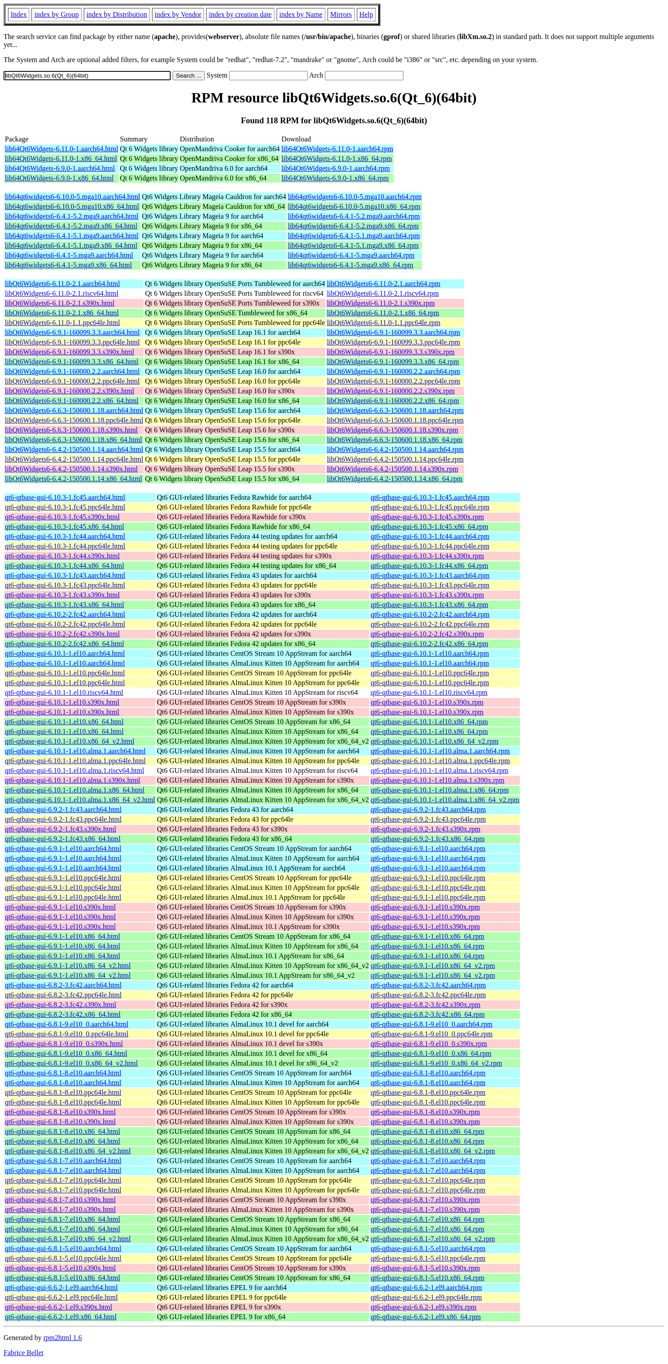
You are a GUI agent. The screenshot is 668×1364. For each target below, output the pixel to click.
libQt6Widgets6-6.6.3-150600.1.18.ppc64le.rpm (395, 420)
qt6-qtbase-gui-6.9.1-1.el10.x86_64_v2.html (68, 965)
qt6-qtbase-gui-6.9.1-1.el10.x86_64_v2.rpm (433, 965)
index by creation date (240, 14)
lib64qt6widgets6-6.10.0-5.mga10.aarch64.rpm (355, 196)
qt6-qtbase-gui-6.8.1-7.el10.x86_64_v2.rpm (433, 1238)
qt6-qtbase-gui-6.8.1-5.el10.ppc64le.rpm (428, 1258)
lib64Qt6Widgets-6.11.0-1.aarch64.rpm (337, 149)
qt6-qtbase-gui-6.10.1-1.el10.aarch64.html (65, 653)
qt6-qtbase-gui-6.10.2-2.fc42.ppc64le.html (65, 624)
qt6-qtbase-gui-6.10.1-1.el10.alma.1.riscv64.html (74, 770)
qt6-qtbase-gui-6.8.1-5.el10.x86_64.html (62, 1278)
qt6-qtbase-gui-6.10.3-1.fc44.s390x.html (62, 556)
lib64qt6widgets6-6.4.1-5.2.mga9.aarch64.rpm (354, 216)
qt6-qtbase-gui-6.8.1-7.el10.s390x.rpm (425, 1199)
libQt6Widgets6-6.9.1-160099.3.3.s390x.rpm (390, 352)
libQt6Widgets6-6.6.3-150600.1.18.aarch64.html (74, 410)
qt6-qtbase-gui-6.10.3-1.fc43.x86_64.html (64, 604)
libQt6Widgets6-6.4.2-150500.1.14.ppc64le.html (74, 459)
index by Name (301, 14)
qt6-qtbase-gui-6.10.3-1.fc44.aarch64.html (65, 536)
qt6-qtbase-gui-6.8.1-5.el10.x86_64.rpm (427, 1278)
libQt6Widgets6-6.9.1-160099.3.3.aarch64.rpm (393, 332)
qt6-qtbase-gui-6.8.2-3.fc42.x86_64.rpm (427, 1014)
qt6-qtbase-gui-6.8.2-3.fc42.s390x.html (60, 1004)
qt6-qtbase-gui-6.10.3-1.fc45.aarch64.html (65, 497)
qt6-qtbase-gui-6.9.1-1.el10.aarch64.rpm (428, 848)
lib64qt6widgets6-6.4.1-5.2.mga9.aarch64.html (71, 216)
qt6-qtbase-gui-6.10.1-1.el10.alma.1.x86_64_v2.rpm (445, 800)
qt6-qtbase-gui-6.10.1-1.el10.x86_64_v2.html (69, 741)
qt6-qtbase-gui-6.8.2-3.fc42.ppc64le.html (63, 995)
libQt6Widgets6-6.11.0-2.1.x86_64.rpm (383, 313)
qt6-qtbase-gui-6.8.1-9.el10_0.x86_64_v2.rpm (436, 1063)
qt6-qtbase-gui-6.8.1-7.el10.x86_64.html (62, 1219)
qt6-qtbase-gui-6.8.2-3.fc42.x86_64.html (63, 1014)
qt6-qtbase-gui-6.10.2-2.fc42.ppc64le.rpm (430, 624)
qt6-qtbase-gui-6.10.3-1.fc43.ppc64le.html (65, 585)
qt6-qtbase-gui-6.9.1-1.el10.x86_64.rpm (427, 936)
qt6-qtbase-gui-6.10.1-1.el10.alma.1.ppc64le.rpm (440, 760)
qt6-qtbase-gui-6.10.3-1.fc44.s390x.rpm (427, 556)
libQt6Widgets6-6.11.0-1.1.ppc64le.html (62, 322)
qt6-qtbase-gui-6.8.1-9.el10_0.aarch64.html (67, 1024)
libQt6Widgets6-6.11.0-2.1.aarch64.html (62, 283)
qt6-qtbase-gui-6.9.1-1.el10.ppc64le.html (63, 878)
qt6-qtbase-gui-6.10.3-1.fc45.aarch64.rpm (430, 497)
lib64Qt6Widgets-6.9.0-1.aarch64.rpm (335, 168)
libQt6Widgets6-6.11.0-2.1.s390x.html (59, 303)
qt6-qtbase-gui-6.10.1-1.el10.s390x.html (62, 702)
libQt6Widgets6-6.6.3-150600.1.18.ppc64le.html (74, 420)
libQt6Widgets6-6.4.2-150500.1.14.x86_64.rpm (394, 478)
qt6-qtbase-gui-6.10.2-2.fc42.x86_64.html (64, 643)
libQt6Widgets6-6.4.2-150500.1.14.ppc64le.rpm (395, 459)
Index (19, 14)
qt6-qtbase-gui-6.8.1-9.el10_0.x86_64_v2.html (71, 1063)
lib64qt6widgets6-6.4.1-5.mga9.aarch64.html (69, 255)
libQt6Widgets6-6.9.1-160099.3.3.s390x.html (69, 352)
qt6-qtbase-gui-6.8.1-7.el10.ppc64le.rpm (428, 1180)
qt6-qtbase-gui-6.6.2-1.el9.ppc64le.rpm (426, 1297)
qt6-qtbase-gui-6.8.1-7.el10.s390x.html (60, 1199)
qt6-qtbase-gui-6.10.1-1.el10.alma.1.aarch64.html (75, 751)
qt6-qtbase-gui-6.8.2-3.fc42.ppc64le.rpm (428, 995)
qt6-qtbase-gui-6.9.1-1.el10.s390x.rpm (425, 907)
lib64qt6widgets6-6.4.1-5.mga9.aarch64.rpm (351, 255)
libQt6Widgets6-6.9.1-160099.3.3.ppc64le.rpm (393, 342)
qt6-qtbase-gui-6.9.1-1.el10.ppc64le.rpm (428, 878)
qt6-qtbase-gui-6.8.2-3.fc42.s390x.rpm (425, 1004)
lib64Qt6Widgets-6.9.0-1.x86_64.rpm (335, 178)
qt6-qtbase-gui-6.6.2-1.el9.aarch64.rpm (426, 1287)
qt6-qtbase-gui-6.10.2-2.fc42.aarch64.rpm (430, 614)
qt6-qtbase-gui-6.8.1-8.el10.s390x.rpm (425, 1112)
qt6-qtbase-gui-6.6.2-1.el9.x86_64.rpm (425, 1317)
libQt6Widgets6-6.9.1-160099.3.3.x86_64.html (72, 361)
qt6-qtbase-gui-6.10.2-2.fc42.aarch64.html (65, 614)
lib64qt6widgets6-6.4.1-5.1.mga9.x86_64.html (71, 245)
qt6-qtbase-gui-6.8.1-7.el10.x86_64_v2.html (68, 1238)
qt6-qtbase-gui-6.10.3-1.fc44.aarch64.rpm (430, 536)
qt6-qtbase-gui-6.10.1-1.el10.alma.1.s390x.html (72, 780)
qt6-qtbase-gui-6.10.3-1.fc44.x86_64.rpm (429, 565)
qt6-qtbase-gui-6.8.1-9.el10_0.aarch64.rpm (431, 1024)
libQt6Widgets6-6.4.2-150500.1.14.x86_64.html (73, 478)
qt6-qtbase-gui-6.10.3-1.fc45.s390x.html (62, 517)
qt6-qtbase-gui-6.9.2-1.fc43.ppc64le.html (63, 819)
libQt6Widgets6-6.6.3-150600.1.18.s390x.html (71, 430)
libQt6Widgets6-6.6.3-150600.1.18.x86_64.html (73, 439)
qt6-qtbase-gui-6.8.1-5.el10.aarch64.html (63, 1248)
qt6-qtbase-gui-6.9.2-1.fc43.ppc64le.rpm (428, 819)
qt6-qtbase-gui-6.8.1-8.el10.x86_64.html (62, 1131)
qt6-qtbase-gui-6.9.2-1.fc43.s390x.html (60, 829)
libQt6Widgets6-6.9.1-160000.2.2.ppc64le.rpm (393, 381)
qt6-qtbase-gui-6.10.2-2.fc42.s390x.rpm (427, 634)
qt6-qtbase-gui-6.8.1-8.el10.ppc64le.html (63, 1092)
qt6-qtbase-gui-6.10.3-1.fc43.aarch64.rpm (430, 575)
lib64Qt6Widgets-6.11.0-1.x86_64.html (61, 158)
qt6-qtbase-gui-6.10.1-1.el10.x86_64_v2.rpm (434, 741)
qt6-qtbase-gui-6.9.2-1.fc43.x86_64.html (63, 839)
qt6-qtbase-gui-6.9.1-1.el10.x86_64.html (62, 936)
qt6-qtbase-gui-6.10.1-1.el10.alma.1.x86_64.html (75, 790)
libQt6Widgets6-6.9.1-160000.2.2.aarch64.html (72, 371)
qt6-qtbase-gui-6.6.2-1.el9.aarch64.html (61, 1287)
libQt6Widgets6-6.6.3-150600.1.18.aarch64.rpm (395, 410)
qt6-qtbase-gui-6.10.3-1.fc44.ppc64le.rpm (430, 546)
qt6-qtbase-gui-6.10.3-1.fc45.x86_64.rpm (429, 526)
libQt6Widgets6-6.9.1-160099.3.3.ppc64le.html (72, 342)
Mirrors (341, 14)
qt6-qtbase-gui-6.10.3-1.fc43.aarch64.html (65, 575)
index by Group (56, 14)
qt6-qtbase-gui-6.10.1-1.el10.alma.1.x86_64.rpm (440, 790)
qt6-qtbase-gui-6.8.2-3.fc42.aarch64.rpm (428, 985)
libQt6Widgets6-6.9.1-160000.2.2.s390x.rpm (390, 391)
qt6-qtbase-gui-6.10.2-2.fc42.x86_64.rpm (429, 643)
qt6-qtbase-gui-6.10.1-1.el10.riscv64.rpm (429, 692)
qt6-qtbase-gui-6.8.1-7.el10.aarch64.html (63, 1160)
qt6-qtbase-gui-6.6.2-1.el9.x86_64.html (61, 1317)
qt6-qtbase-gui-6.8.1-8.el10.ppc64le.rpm (428, 1092)
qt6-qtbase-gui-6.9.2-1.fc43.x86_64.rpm (427, 839)
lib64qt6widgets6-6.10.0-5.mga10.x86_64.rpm (354, 206)
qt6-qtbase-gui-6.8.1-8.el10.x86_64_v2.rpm (433, 1151)
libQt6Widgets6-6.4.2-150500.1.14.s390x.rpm (392, 469)
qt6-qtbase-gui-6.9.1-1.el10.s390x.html (60, 907)
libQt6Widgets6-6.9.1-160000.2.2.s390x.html (69, 391)
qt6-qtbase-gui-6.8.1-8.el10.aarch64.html (63, 1073)
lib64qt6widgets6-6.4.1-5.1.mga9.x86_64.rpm (353, 245)
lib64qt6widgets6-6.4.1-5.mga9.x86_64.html (68, 265)
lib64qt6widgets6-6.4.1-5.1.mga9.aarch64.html (71, 235)
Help (366, 14)
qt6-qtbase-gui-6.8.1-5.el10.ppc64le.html (63, 1258)
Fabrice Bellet (23, 1352)
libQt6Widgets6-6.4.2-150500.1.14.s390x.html (71, 469)
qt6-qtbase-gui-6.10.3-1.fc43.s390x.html (62, 595)
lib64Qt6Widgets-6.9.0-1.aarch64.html (60, 168)
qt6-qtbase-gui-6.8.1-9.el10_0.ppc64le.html (67, 1034)
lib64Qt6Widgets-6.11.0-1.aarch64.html (61, 149)
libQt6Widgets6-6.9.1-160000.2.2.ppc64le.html (72, 381)
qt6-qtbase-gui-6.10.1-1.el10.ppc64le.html (65, 673)
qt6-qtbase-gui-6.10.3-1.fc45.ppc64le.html (65, 507)
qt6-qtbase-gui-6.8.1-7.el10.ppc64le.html (63, 1180)
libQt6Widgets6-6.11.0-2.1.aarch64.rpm (383, 283)
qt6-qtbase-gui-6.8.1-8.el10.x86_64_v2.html (68, 1151)
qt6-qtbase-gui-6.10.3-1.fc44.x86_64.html (64, 565)
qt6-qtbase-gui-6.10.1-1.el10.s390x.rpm (427, 702)
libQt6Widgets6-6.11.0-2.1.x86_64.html (62, 313)
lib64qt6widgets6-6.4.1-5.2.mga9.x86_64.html (71, 226)
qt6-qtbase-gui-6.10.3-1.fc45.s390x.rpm (427, 517)
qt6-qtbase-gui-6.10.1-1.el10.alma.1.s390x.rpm (437, 780)
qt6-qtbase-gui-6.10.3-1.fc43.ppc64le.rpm (430, 585)
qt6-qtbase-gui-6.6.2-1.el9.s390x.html (58, 1307)
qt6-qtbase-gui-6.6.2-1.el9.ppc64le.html (61, 1297)
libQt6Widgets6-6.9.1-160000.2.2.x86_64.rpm (393, 400)
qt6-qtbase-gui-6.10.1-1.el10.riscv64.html (64, 692)
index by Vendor (178, 14)
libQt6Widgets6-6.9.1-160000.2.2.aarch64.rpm (393, 371)
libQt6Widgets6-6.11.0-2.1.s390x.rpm (381, 303)
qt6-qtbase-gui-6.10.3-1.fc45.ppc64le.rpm (430, 507)
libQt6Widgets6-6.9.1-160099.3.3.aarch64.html (72, 332)
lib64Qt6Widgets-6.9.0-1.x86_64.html (59, 178)
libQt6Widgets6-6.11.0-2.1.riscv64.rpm (383, 293)
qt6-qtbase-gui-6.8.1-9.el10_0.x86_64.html (66, 1053)
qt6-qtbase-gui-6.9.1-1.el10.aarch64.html (63, 848)
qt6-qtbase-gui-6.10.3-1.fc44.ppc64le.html (65, 546)
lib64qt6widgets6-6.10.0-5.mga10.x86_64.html (72, 206)
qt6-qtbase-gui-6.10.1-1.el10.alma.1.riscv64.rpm (439, 770)
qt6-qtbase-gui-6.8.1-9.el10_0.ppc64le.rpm (431, 1034)
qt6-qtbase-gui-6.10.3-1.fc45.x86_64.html (64, 526)
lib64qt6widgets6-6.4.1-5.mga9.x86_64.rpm (350, 265)
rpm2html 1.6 (62, 1337)
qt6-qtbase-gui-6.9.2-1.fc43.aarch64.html (63, 809)
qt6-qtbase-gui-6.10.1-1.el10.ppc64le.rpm (430, 673)
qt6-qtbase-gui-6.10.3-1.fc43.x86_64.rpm (429, 604)
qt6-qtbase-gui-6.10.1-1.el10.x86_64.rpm (429, 721)
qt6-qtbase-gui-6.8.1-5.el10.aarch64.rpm (428, 1248)
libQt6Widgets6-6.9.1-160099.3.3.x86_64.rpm (393, 361)
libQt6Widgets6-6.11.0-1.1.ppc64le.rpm (383, 322)
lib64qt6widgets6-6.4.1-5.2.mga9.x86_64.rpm (353, 226)
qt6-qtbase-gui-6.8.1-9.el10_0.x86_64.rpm (431, 1053)
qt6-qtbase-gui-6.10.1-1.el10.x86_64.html (64, 721)
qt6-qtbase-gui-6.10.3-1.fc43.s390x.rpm (427, 595)
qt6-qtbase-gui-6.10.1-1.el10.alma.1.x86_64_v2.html (80, 800)
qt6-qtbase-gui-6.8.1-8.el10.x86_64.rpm (427, 1131)
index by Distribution (116, 14)
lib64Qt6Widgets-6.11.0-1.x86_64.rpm (336, 158)
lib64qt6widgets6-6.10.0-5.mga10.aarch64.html (72, 196)
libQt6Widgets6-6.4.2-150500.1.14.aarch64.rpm (395, 449)
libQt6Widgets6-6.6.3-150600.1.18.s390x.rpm (392, 430)
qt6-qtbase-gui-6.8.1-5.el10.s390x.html (60, 1268)
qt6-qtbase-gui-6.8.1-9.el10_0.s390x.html (64, 1043)
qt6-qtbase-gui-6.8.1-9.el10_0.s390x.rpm (429, 1043)
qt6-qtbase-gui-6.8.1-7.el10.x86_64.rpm (427, 1219)
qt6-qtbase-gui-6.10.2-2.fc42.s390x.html (62, 634)
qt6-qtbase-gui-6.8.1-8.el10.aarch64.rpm (428, 1073)
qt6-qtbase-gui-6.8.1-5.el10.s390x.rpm (425, 1268)
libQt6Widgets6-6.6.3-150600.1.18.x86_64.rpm (394, 439)
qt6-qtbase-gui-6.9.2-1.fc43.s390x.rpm (425, 829)
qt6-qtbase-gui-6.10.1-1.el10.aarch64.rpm (430, 653)
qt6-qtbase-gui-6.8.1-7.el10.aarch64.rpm (428, 1160)
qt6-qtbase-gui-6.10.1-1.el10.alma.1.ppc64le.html (75, 760)
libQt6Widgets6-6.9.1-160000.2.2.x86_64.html (72, 400)
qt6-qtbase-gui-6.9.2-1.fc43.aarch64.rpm (428, 809)
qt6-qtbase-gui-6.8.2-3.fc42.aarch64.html (63, 985)
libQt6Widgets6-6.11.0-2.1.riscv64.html (61, 293)
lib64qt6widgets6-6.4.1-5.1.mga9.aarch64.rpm (354, 235)
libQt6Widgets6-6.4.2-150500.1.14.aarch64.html (74, 449)
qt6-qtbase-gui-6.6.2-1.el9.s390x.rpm (424, 1307)
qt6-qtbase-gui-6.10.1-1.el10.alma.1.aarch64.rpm (440, 751)
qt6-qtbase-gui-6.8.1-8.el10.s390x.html (60, 1112)
